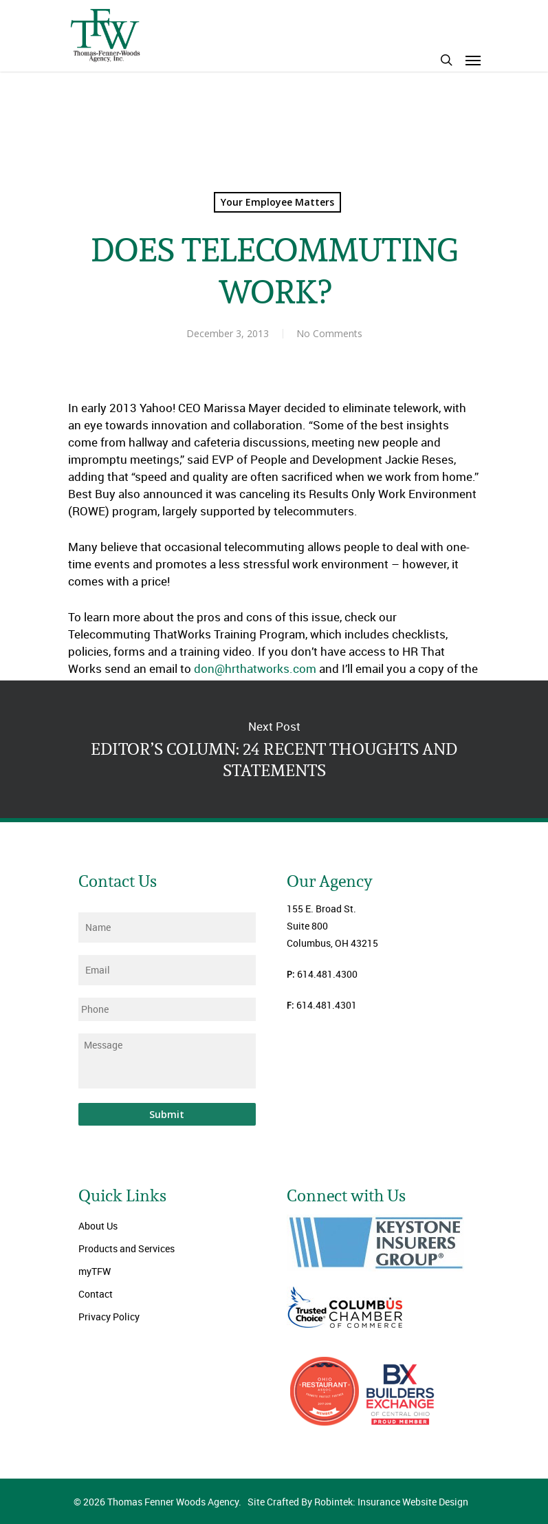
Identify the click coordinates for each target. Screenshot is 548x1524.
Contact (95, 1293)
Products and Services (126, 1248)
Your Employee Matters (277, 201)
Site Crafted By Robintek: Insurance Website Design (358, 1501)
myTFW (94, 1271)
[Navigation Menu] (473, 60)
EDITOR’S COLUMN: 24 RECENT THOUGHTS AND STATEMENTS (274, 749)
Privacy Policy (109, 1316)
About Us (98, 1225)
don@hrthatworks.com (255, 668)
